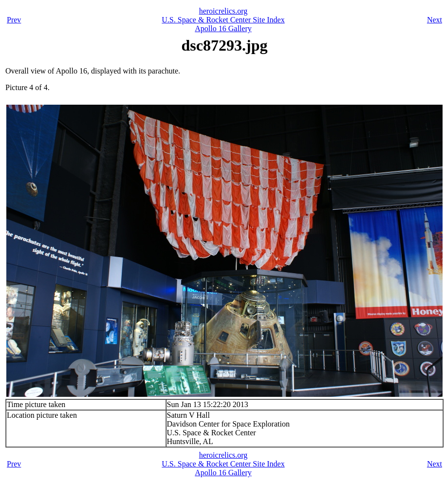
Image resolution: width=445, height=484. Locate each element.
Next (434, 20)
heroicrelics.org (223, 11)
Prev (14, 20)
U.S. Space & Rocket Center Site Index (223, 20)
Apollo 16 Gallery (223, 28)
